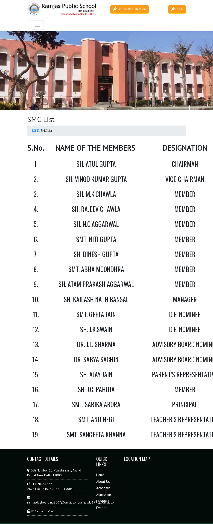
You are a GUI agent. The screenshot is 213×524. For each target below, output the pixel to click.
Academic (103, 488)
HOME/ (36, 131)
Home (100, 475)
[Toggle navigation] (37, 24)
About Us (103, 481)
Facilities (102, 501)
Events (101, 508)
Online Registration (129, 9)
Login (177, 9)
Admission (103, 494)
